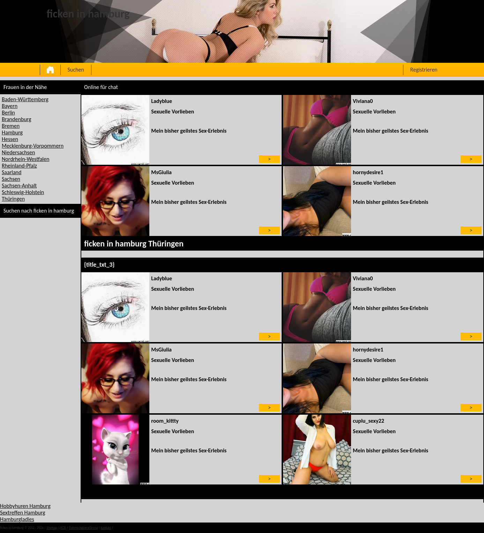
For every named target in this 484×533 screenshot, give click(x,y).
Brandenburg (16, 119)
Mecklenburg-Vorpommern (33, 145)
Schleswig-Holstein (23, 192)
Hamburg (12, 132)
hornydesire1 (368, 172)
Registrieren (424, 69)
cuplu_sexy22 (368, 420)
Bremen (11, 126)
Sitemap (51, 528)
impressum (121, 528)
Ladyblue (161, 101)
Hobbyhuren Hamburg (25, 506)
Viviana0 (363, 101)
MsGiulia (161, 172)
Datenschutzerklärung (83, 528)
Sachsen (11, 179)
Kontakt (106, 528)
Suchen (76, 69)
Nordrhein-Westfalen (25, 159)
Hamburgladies (17, 519)
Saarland (11, 172)
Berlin (8, 112)
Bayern (9, 106)
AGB (63, 528)
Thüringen (13, 198)
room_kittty (165, 420)
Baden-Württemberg (25, 99)
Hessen (10, 139)
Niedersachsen (18, 152)
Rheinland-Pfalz (19, 165)
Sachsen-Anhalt (19, 185)
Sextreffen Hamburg (22, 512)
